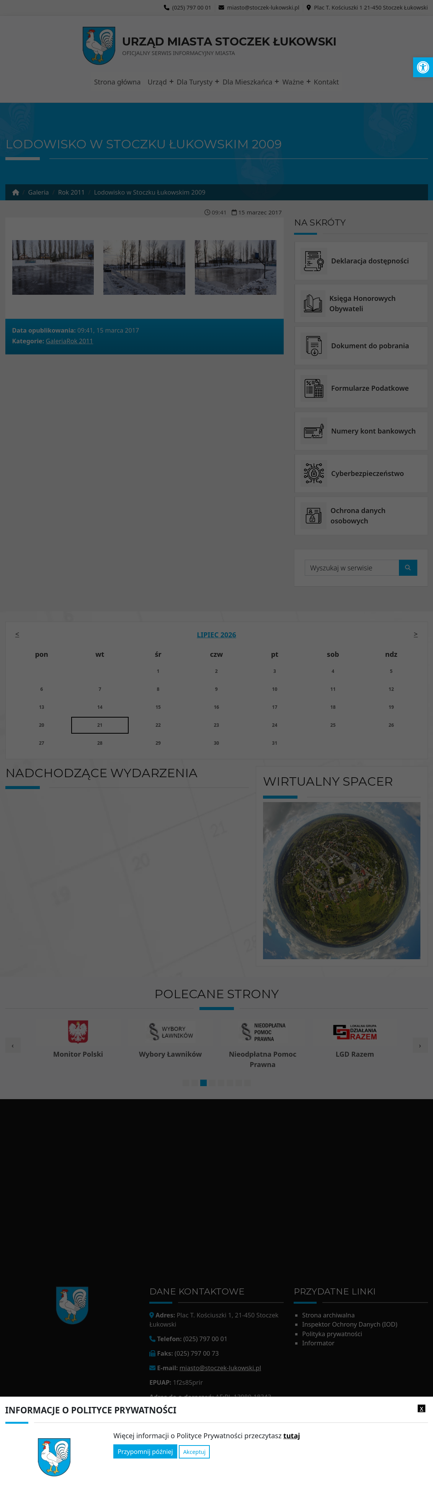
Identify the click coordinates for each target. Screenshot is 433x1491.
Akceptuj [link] (194, 1451)
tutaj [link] (291, 1435)
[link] (423, 67)
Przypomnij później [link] (145, 1451)
